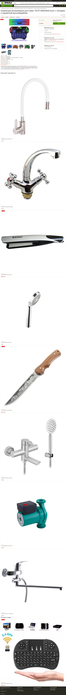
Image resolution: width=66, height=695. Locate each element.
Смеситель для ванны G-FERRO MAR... (7, 613)
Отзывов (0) (18, 17)
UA (15, 3)
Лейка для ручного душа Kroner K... (6, 342)
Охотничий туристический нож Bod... (7, 410)
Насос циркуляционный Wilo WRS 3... (7, 545)
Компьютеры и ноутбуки (5, 8)
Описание (6, 17)
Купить (59, 23)
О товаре (2, 17)
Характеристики (12, 17)
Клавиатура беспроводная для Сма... (7, 683)
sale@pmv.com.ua (3, 691)
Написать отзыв (3, 273)
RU (14, 3)
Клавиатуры (11, 8)
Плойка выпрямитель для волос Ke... (7, 274)
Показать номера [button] (62, 2)
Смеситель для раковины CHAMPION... (7, 206)
